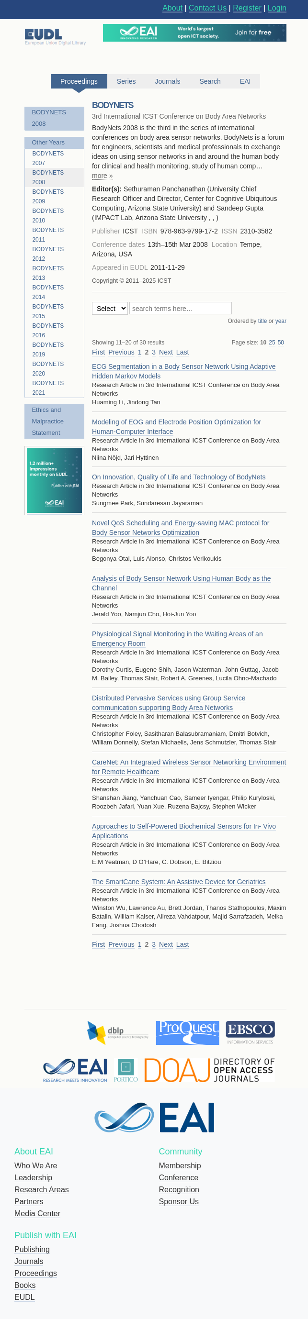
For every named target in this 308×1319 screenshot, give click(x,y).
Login (277, 8)
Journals (28, 1261)
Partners (28, 1201)
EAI (245, 81)
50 (281, 342)
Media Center (37, 1213)
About (172, 8)
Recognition (179, 1190)
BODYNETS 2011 (48, 235)
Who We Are (35, 1166)
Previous (121, 352)
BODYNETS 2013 (48, 273)
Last (182, 352)
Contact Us (208, 8)
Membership (180, 1166)
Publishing (32, 1249)
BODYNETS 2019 (48, 350)
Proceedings (35, 1273)
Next (166, 352)
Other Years (48, 142)
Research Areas (41, 1190)
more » (102, 175)
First (98, 352)
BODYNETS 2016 (48, 330)
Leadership (33, 1178)
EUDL (24, 1297)
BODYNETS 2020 (48, 369)
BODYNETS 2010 (48, 216)
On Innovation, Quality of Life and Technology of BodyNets (178, 477)
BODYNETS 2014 (48, 292)
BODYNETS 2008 (49, 118)
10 (263, 342)
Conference (179, 1178)
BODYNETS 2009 (48, 196)
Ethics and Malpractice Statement (47, 421)
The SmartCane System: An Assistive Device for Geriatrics (179, 882)
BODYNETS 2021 (48, 388)
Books (24, 1285)
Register (247, 8)
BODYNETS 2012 (48, 254)
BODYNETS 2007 (48, 158)
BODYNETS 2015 (48, 311)
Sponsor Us (179, 1201)
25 (272, 342)
